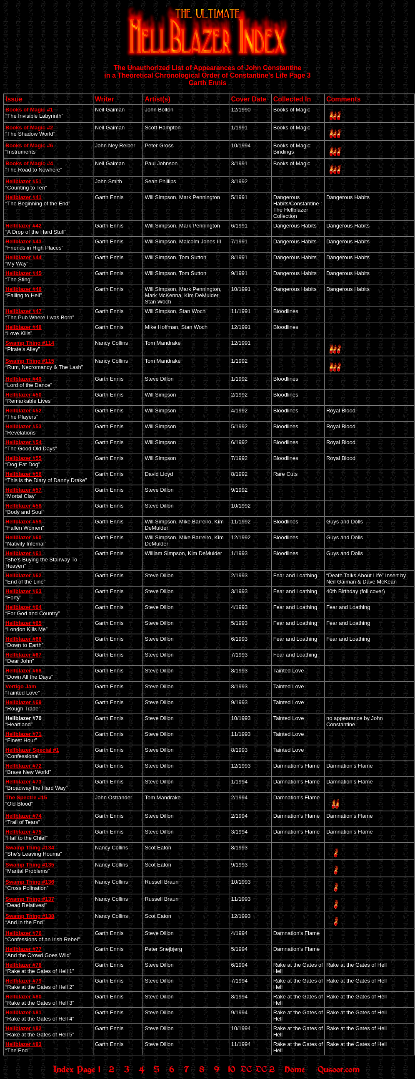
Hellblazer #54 (23, 442)
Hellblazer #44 (23, 257)
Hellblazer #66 (23, 639)
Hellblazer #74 (23, 816)
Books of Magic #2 (29, 127)
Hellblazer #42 (23, 225)
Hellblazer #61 (23, 553)
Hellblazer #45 (23, 273)
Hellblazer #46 (23, 289)
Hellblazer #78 (23, 965)
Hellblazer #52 (23, 410)
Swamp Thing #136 (29, 882)
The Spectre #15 (26, 797)
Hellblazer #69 (23, 702)
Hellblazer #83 (23, 1044)
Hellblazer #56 (23, 474)
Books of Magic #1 (29, 109)
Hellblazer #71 (23, 734)
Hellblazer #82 (23, 1028)
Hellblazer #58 (23, 506)
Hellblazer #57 (23, 490)
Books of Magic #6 (29, 145)
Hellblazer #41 (23, 197)
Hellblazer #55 (23, 458)
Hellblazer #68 (23, 670)
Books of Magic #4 (29, 163)
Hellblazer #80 (23, 996)
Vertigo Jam (20, 686)
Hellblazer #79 (23, 981)
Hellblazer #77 (23, 949)
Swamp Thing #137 (29, 899)
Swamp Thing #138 (29, 916)
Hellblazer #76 (23, 933)
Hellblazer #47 (23, 311)
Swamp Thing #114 (29, 343)
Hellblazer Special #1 (32, 750)
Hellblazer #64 (23, 607)
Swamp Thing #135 (29, 865)
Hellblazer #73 (23, 781)
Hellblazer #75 (23, 832)
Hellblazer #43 (23, 241)
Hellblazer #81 (23, 1012)
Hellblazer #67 (23, 655)
